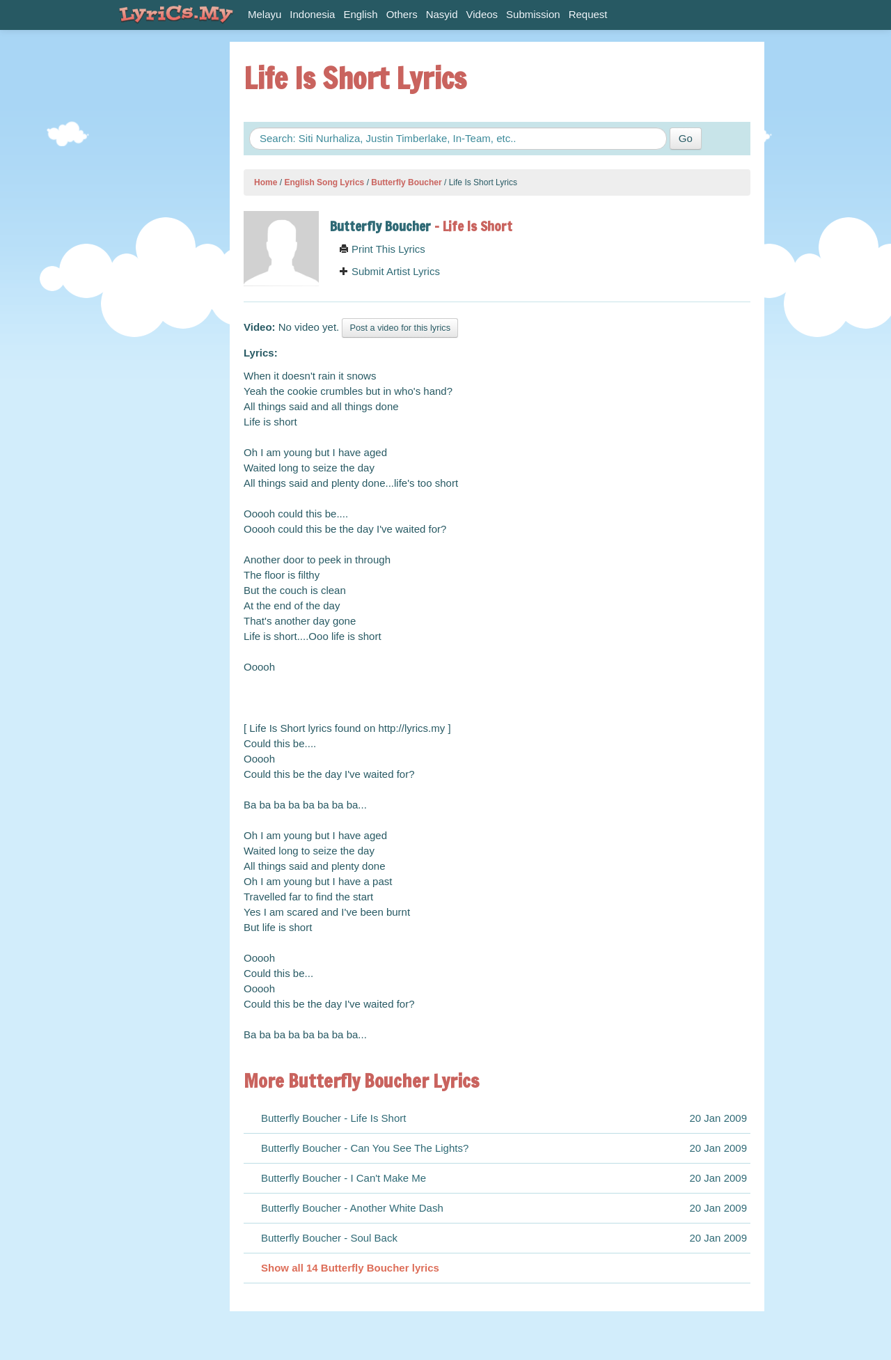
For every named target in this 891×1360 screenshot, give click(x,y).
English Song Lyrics (324, 182)
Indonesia (312, 14)
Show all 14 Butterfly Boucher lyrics (350, 1268)
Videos (482, 14)
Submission (533, 14)
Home (265, 182)
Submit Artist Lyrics (389, 271)
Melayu (264, 14)
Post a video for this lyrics (399, 327)
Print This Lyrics (382, 249)
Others (402, 14)
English (360, 14)
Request (588, 14)
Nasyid (442, 14)
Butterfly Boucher (406, 182)
